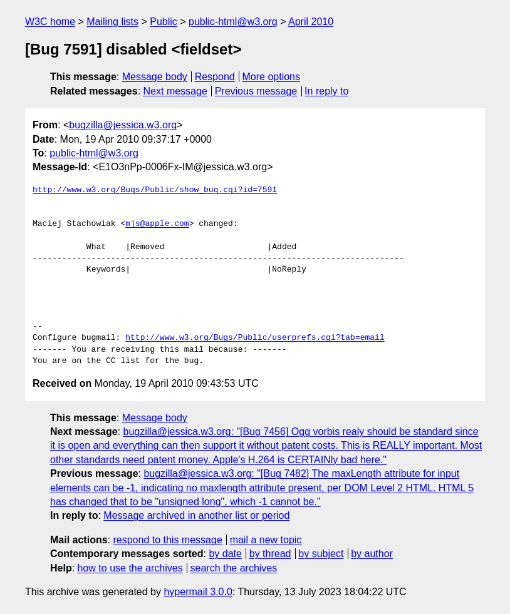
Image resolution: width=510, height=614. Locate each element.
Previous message (256, 91)
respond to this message (167, 540)
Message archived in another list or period (196, 515)
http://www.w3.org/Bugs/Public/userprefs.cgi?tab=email (254, 338)
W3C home (50, 21)
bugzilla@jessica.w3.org (123, 125)
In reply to (326, 91)
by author (372, 553)
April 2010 (310, 21)
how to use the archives (130, 568)
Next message (175, 91)
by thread (270, 553)
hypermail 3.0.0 (198, 591)
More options (271, 76)
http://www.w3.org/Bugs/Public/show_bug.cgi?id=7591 (155, 190)
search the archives (234, 568)
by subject (320, 553)
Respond (215, 76)
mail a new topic (266, 540)
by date (225, 553)
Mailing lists (112, 21)
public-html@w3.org (233, 21)
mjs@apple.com (157, 224)
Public (163, 21)
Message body (154, 76)
